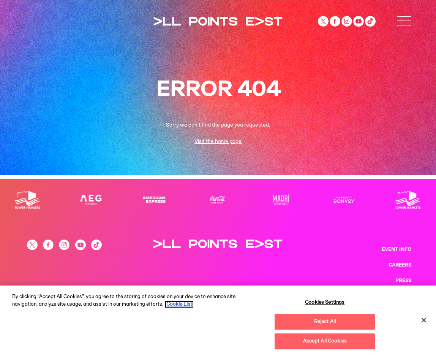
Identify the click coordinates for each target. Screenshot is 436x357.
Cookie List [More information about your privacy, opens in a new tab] (179, 304)
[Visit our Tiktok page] (370, 21)
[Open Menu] (404, 21)
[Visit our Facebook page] (335, 21)
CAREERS (400, 265)
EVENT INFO (396, 250)
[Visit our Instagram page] (347, 21)
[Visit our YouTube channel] (359, 21)
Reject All (325, 322)
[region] (218, 321)
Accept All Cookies (325, 341)
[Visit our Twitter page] (324, 21)
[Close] (423, 320)
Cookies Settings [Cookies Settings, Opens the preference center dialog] (324, 302)
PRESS (403, 281)
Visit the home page (218, 141)
